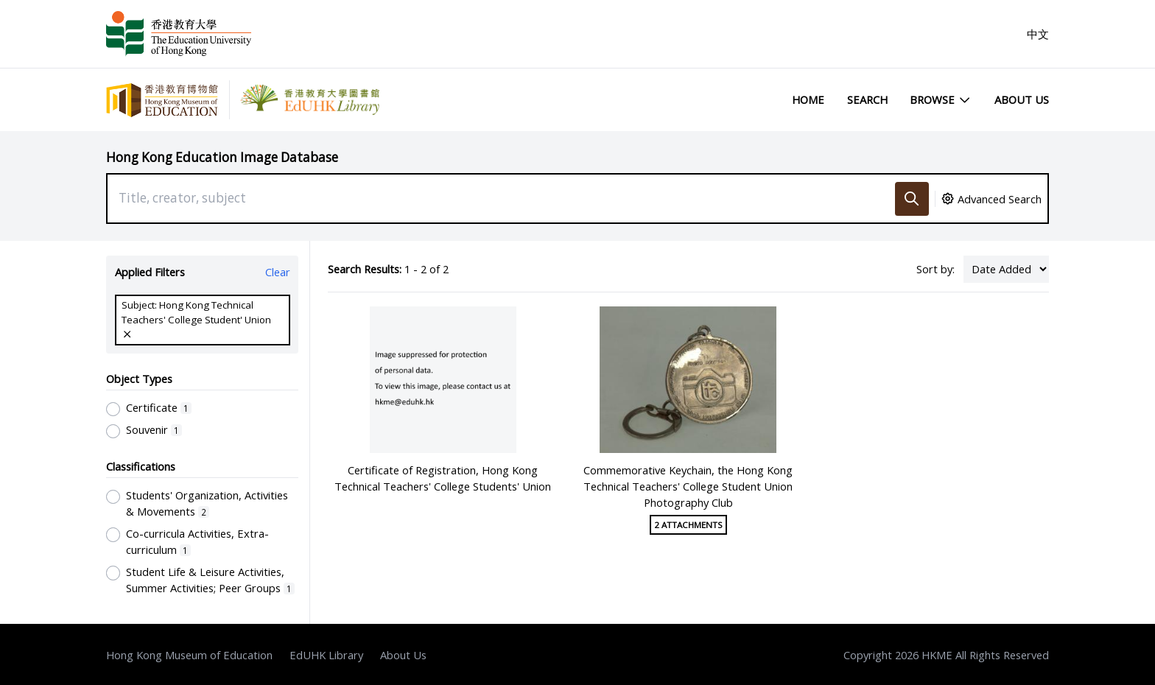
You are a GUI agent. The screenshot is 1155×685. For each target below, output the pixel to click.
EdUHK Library (326, 654)
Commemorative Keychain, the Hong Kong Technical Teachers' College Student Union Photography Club (688, 486)
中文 (1038, 34)
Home (808, 99)
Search (867, 99)
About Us (1021, 99)
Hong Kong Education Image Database (222, 157)
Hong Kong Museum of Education (189, 654)
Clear (277, 271)
